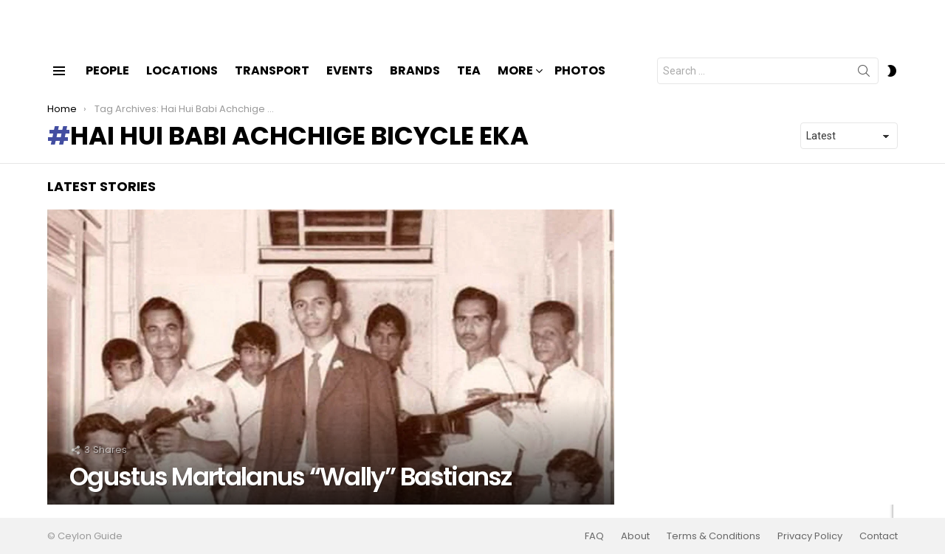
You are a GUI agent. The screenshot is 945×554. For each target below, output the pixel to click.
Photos (579, 83)
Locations (182, 83)
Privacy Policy (809, 536)
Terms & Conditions (713, 536)
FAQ (594, 536)
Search (864, 86)
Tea (469, 83)
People (107, 83)
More (515, 84)
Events (349, 83)
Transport (272, 83)
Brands (415, 83)
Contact (878, 536)
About (635, 536)
